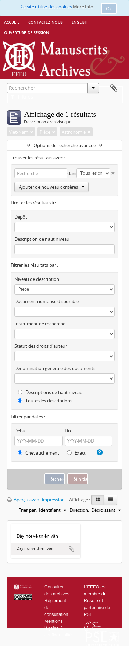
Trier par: (28, 510)
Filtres (21, 96)
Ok (109, 8)
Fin (68, 430)
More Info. (83, 6)
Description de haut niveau (41, 239)
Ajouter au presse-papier (71, 549)
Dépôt (20, 217)
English (79, 21)
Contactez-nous (45, 21)
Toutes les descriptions (45, 401)
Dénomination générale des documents (54, 368)
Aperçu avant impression (36, 500)
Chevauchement (38, 453)
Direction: (79, 510)
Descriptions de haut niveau (50, 392)
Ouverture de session (26, 32)
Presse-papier (113, 88)
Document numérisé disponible (46, 301)
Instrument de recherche (39, 324)
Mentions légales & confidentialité (58, 628)
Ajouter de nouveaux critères (51, 187)
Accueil (11, 21)
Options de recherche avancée (65, 145)
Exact (76, 453)
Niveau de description (36, 279)
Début (20, 430)
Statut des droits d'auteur (40, 346)
